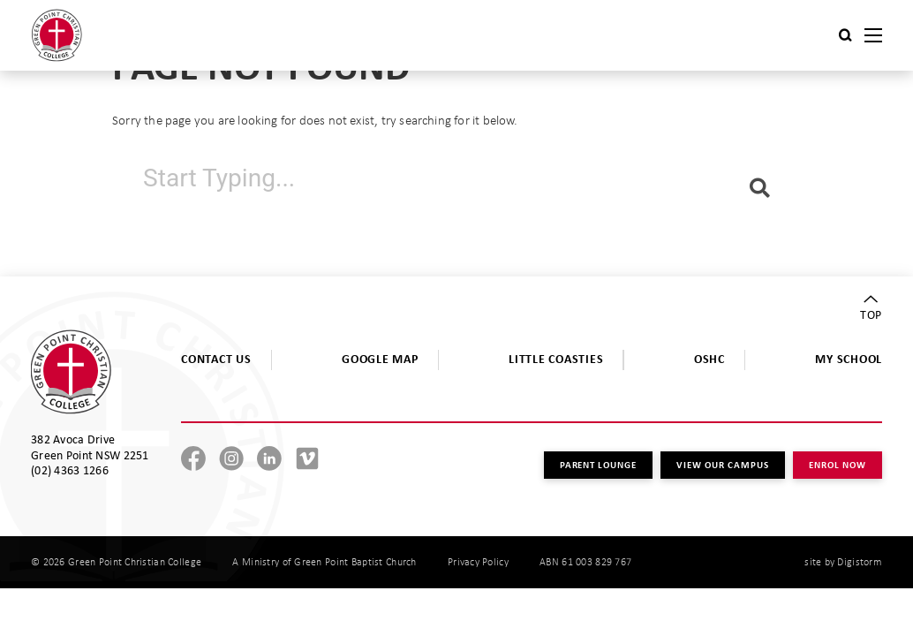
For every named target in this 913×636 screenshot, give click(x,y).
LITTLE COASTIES (556, 358)
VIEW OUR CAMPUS (722, 465)
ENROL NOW (837, 465)
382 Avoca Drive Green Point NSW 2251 (90, 447)
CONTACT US (216, 358)
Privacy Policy (478, 562)
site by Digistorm (843, 562)
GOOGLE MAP (380, 358)
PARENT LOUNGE (599, 465)
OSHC (709, 358)
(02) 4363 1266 (70, 470)
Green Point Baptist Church (355, 562)
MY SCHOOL (848, 358)
